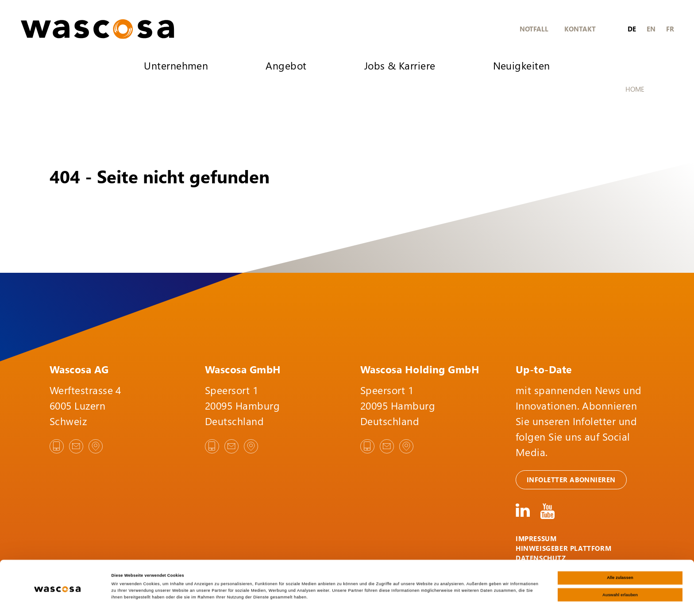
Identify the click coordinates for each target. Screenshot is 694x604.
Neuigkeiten (521, 65)
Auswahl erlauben (620, 563)
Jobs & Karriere (400, 65)
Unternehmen (176, 65)
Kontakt (580, 28)
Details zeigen (372, 589)
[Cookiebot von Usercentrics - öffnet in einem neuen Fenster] (57, 589)
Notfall (534, 28)
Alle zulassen (620, 546)
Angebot (286, 65)
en (651, 28)
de (632, 28)
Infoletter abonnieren (571, 479)
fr (670, 28)
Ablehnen (620, 580)
